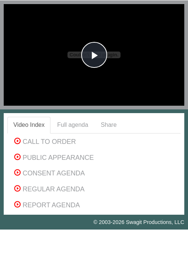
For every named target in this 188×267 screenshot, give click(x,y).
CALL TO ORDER (45, 141)
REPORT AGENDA (47, 205)
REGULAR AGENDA (49, 189)
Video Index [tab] (28, 125)
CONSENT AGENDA (49, 173)
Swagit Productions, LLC (155, 222)
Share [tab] (109, 125)
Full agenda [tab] (72, 125)
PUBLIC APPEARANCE (54, 157)
